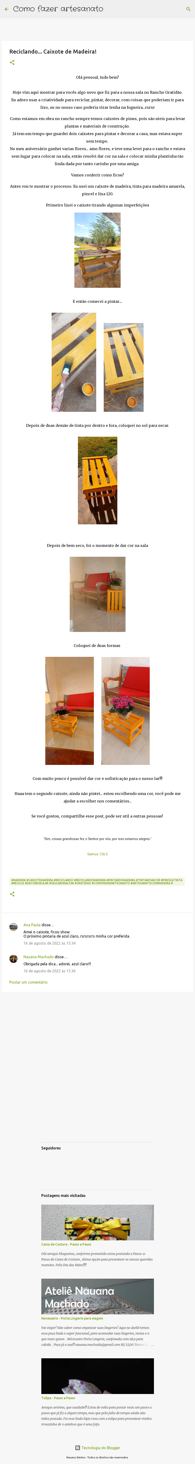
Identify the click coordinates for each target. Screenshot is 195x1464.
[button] (12, 63)
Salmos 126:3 (97, 854)
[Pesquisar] (110, 9)
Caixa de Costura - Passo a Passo (66, 1244)
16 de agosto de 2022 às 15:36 (49, 971)
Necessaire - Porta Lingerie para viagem (72, 1318)
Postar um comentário (28, 982)
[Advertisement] (97, 1032)
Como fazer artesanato (58, 9)
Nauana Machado (38, 957)
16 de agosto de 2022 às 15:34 (49, 943)
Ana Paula (32, 925)
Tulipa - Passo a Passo (58, 1398)
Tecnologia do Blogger (97, 1448)
